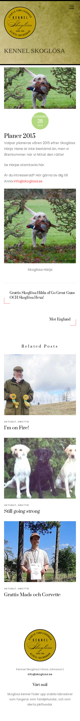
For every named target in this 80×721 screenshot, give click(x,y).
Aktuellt (10, 421)
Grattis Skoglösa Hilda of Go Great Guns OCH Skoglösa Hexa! (42, 295)
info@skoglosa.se (28, 181)
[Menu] (71, 7)
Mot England (59, 319)
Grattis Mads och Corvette (32, 595)
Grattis (23, 421)
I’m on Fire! (16, 428)
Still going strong (22, 511)
